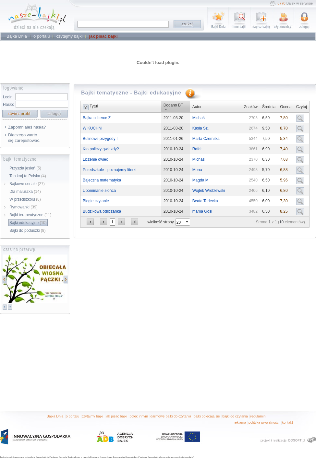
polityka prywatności (264, 422)
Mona (197, 170)
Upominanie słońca (99, 190)
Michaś (198, 118)
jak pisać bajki (116, 416)
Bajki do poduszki (27, 230)
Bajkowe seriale (27, 183)
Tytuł (94, 106)
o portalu (72, 416)
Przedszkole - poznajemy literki (109, 170)
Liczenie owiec (95, 159)
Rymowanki (23, 207)
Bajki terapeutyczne (30, 215)
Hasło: (8, 104)
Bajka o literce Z (97, 118)
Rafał (196, 149)
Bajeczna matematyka (102, 180)
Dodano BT (173, 105)
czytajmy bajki (92, 416)
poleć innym (138, 416)
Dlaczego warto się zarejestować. (24, 137)
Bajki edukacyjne (28, 222)
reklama (240, 422)
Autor (197, 107)
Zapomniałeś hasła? (27, 127)
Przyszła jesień (25, 168)
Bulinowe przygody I (100, 138)
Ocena (285, 107)
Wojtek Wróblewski (208, 190)
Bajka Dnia (55, 416)
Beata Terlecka (205, 201)
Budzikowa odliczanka (102, 211)
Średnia (268, 107)
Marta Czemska (206, 138)
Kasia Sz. (200, 128)
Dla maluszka (25, 191)
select (187, 222)
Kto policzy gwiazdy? (101, 149)
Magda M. (201, 180)
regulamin (258, 416)
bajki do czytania (235, 416)
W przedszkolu (25, 199)
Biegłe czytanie (96, 201)
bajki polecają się (207, 416)
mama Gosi (202, 211)
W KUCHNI (93, 128)
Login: (8, 97)
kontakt (287, 422)
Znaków (251, 107)
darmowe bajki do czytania (171, 416)
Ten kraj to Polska (27, 176)
